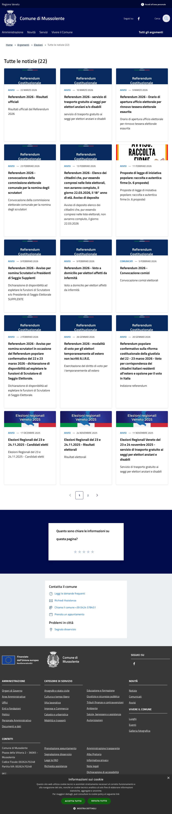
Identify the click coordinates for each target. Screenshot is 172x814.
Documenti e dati (11, 726)
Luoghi (133, 719)
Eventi (132, 725)
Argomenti (23, 45)
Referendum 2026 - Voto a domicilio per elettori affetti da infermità (85, 272)
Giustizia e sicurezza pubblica (103, 696)
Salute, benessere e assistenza (104, 714)
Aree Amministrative (13, 697)
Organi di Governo (12, 691)
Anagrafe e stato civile (56, 691)
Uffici (5, 702)
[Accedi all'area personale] (153, 4)
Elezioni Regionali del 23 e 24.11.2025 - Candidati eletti (28, 442)
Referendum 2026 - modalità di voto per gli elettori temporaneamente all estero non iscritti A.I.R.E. (84, 351)
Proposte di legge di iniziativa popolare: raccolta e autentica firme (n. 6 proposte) (140, 177)
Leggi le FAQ (51, 760)
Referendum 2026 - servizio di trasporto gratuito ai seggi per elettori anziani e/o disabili (85, 101)
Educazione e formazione (101, 690)
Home (9, 45)
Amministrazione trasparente (103, 748)
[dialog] (86, 794)
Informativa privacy (98, 760)
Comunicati (126, 261)
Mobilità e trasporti (55, 720)
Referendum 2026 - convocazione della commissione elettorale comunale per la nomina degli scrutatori (28, 182)
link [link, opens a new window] (117, 794)
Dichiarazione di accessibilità (103, 772)
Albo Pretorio (94, 754)
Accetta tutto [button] (73, 801)
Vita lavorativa (52, 702)
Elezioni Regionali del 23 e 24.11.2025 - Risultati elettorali (82, 444)
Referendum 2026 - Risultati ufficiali (28, 99)
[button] (86, 808)
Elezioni (38, 45)
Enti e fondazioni (11, 708)
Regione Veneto (10, 4)
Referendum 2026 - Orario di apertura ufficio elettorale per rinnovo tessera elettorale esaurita (140, 104)
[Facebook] (136, 18)
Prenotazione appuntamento (60, 748)
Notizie (133, 691)
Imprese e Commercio (56, 708)
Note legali (93, 766)
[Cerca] (166, 18)
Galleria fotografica (139, 731)
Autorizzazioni (95, 720)
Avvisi (11, 90)
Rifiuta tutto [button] (99, 800)
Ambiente (92, 708)
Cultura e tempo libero (56, 697)
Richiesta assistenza (55, 766)
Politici (6, 714)
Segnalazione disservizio (58, 754)
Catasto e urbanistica (56, 714)
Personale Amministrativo (16, 720)
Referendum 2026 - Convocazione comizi (135, 270)
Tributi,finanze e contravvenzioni (105, 702)
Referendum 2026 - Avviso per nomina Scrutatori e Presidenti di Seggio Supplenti (29, 272)
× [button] (168, 778)
